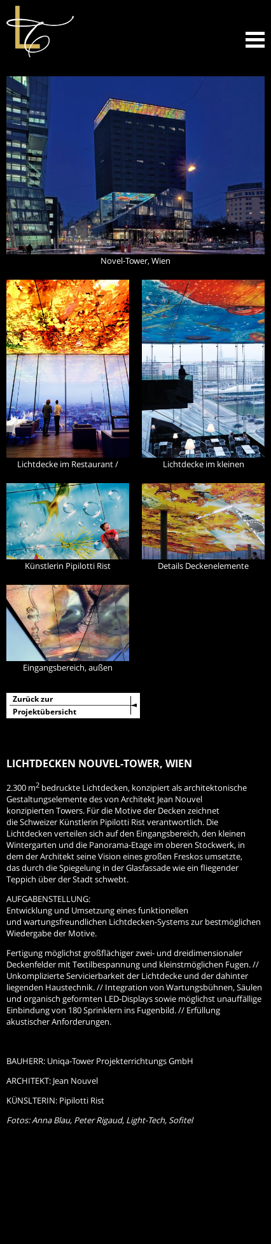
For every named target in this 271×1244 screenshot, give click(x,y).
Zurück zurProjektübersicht (44, 705)
